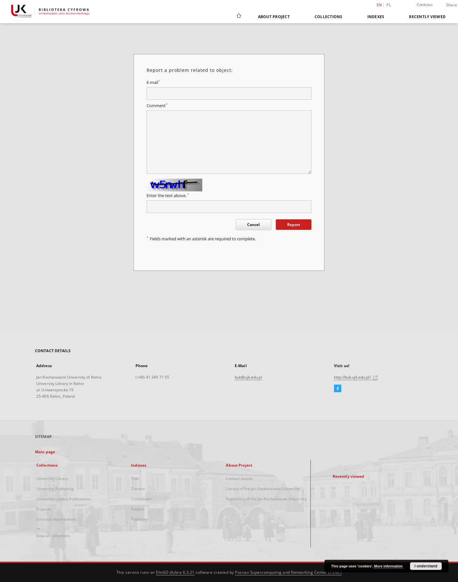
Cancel (253, 224)
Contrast (425, 4)
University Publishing (55, 488)
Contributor (141, 499)
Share (451, 5)
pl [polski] (388, 5)
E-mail (153, 82)
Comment (157, 105)
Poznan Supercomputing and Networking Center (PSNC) (288, 572)
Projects (43, 509)
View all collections (53, 535)
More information (388, 566)
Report (293, 224)
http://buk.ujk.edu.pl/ (356, 377)
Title (135, 478)
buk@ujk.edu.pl (248, 377)
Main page (45, 452)
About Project (274, 16)
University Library (52, 478)
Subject (137, 509)
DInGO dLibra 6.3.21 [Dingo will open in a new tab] (175, 572)
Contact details (239, 478)
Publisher (139, 519)
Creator (138, 488)
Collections (329, 16)
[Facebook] (337, 389)
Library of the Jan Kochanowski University (263, 488)
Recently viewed (427, 16)
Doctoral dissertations (56, 519)
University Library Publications (63, 499)
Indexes (376, 16)
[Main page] (238, 17)
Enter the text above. (168, 195)
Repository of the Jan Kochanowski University (266, 499)
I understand (425, 566)
